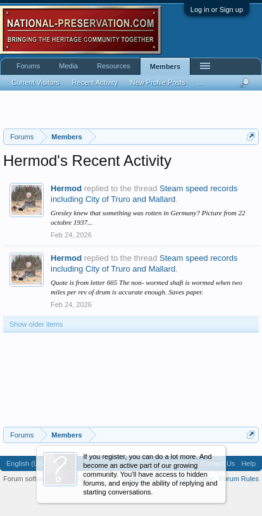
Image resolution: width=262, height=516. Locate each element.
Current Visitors (35, 82)
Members (165, 66)
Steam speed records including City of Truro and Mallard (144, 194)
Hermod (66, 188)
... (201, 82)
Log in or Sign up (216, 9)
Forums (28, 66)
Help (248, 463)
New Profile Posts (157, 82)
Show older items (36, 324)
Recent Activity (95, 82)
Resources (113, 66)
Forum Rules (239, 478)
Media (68, 66)
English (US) (26, 463)
